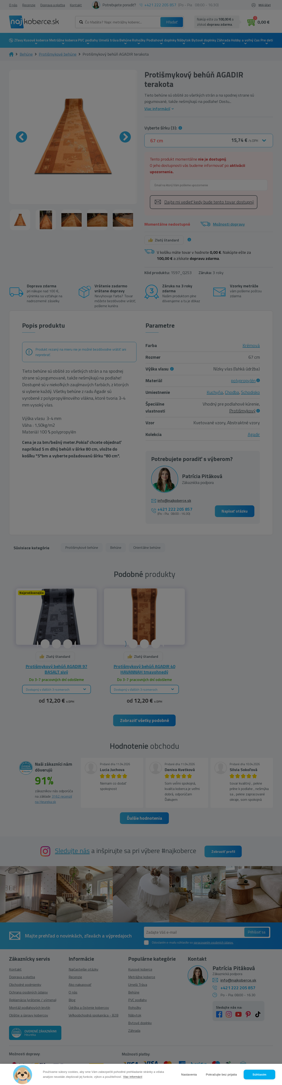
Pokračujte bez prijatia (221, 1074)
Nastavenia (189, 1074)
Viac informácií (132, 1076)
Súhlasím (259, 1074)
